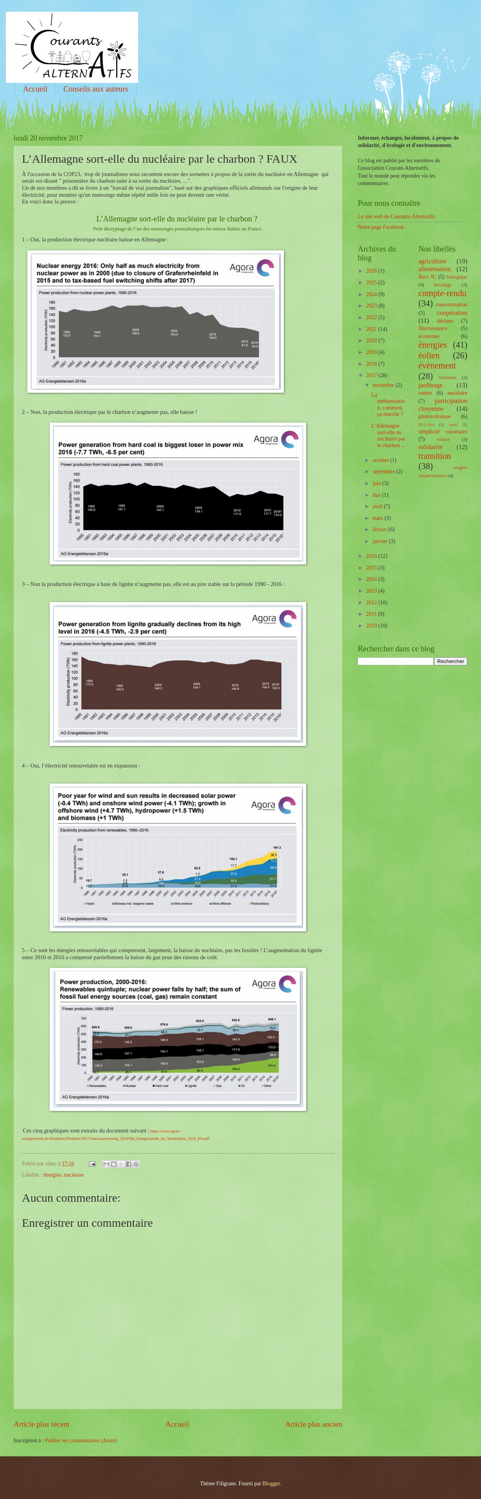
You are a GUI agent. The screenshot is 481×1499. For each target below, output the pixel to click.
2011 (372, 614)
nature (425, 393)
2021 (372, 329)
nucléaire (74, 1175)
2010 (372, 626)
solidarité (430, 447)
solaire (443, 439)
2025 (372, 283)
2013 (372, 591)
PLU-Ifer (426, 424)
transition (434, 456)
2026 (372, 271)
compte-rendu (442, 293)
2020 (372, 340)
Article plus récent (42, 1424)
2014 (372, 579)
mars (378, 518)
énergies (52, 1175)
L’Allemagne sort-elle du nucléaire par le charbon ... (388, 435)
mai (377, 495)
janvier (381, 541)
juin (377, 483)
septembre (384, 472)
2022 (372, 317)
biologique (457, 277)
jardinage (430, 385)
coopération (452, 312)
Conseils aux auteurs (95, 88)
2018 (372, 364)
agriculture (432, 261)
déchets (445, 321)
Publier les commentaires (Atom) (81, 1440)
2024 (372, 294)
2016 (372, 556)
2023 (372, 306)
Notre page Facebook (381, 227)
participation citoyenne (442, 404)
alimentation (434, 269)
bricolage (443, 285)
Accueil (35, 88)
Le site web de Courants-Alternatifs (396, 216)
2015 (372, 568)
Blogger (271, 1483)
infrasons (447, 377)
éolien (429, 355)
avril (378, 506)
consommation (451, 304)
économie (429, 336)
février (380, 529)
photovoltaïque (434, 416)
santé (453, 424)
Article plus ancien (313, 1424)
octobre (381, 460)
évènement (437, 365)
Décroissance (432, 328)
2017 (372, 375)
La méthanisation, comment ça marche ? (388, 404)
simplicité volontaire (442, 432)
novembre (384, 385)
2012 (372, 603)
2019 (372, 352)
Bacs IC (427, 277)
